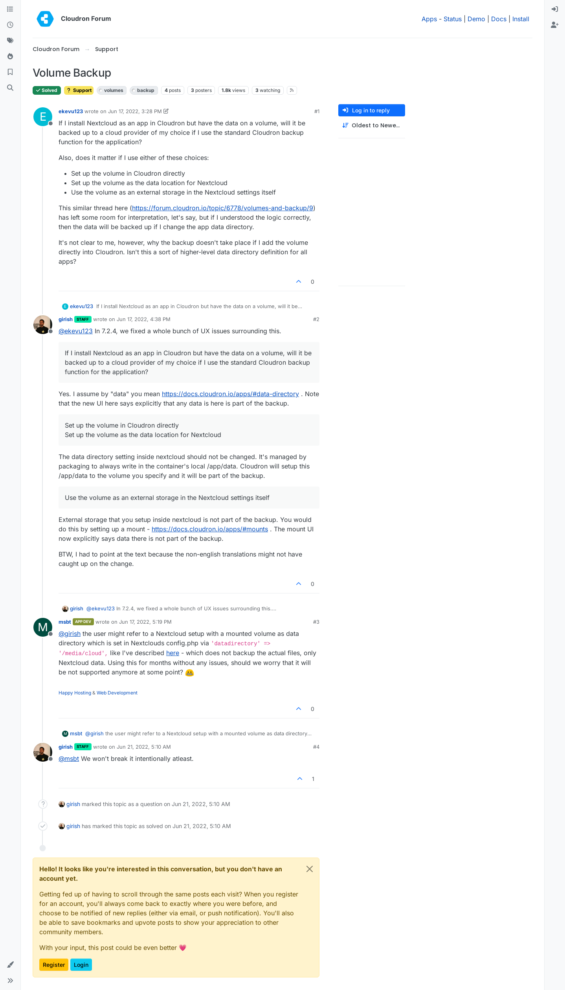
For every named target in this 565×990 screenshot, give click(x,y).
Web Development (117, 693)
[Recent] (10, 25)
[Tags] (10, 41)
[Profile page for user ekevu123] (42, 116)
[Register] (555, 25)
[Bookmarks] (10, 72)
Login (81, 964)
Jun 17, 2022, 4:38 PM (144, 319)
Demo (476, 19)
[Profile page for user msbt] (42, 627)
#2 (316, 319)
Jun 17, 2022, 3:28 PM (135, 111)
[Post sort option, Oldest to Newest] (371, 125)
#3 (316, 622)
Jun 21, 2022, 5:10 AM (144, 747)
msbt (65, 622)
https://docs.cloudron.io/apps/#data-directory (230, 394)
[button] (10, 965)
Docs (498, 19)
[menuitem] (555, 9)
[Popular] (10, 56)
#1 (316, 111)
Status (453, 19)
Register (54, 964)
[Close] (309, 869)
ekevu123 (71, 111)
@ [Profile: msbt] (69, 758)
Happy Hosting (75, 693)
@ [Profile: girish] (70, 633)
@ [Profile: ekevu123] (76, 331)
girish (66, 319)
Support (79, 90)
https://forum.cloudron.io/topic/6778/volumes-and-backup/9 (222, 208)
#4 (316, 747)
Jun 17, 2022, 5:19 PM (145, 622)
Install (520, 19)
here (172, 653)
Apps (429, 19)
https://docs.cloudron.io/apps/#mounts (210, 529)
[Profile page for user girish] (42, 324)
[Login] (555, 9)
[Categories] (10, 9)
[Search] (10, 88)
